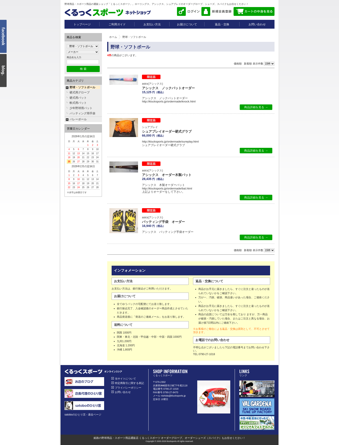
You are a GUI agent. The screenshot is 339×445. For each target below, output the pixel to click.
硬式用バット (78, 97)
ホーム (113, 37)
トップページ (82, 24)
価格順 (238, 63)
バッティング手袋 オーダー (163, 222)
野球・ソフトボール (82, 87)
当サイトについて (125, 378)
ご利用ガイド (117, 24)
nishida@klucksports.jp (173, 395)
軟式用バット (78, 102)
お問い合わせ (257, 24)
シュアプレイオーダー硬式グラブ (167, 131)
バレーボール (78, 119)
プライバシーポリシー (128, 387)
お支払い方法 (152, 24)
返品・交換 (222, 24)
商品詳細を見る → (256, 107)
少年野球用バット (81, 108)
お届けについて (187, 24)
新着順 (248, 63)
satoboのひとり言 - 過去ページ (82, 414)
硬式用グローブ (80, 92)
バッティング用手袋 (82, 113)
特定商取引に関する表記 (129, 383)
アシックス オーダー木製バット (167, 175)
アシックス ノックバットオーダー (168, 88)
